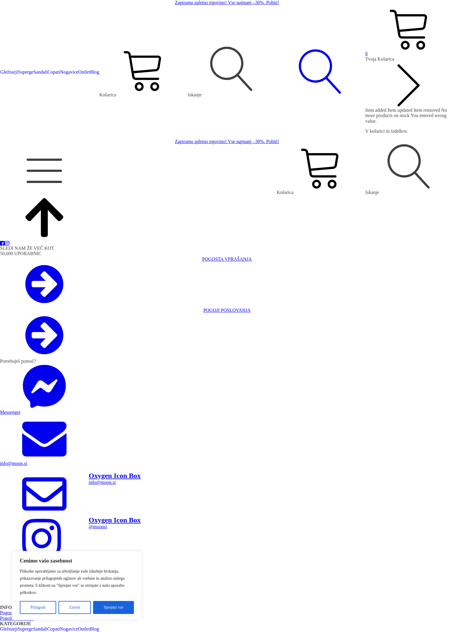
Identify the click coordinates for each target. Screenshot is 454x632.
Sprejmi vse (114, 607)
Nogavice (69, 71)
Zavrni (74, 607)
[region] (77, 585)
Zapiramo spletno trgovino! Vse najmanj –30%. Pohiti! (227, 2)
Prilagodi (38, 607)
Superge (25, 71)
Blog (94, 71)
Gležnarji (9, 71)
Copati (54, 71)
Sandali (40, 71)
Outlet (84, 71)
